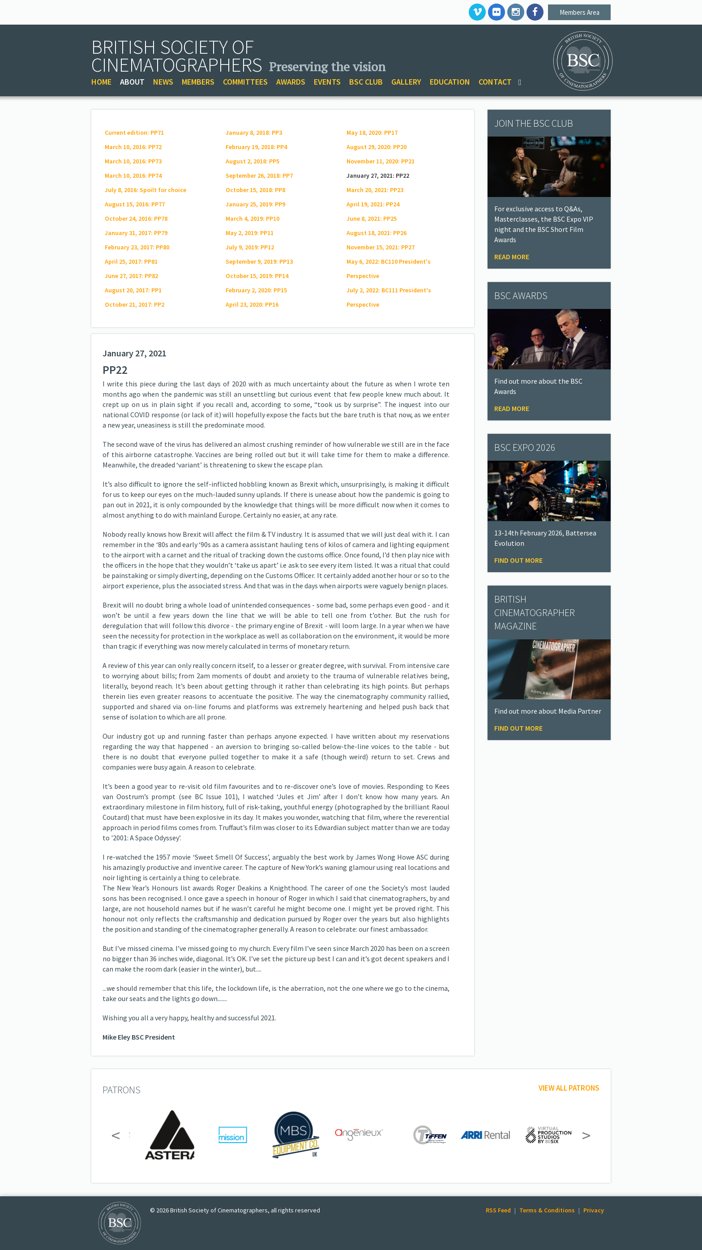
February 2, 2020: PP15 (256, 290)
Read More (511, 408)
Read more (511, 256)
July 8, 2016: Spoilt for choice (145, 190)
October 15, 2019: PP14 (257, 276)
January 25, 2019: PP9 (255, 204)
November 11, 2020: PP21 (381, 161)
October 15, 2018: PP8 (255, 190)
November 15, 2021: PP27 (381, 247)
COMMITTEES (245, 82)
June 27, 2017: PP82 (131, 276)
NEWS (163, 82)
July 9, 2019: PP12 (250, 247)
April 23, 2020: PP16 (252, 304)
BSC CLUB (366, 82)
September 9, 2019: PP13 (259, 261)
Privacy (593, 1210)
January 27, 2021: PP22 (378, 175)
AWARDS (290, 82)
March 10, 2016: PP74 (133, 175)
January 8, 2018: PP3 (254, 132)
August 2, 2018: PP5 (252, 161)
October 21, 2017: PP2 (134, 304)
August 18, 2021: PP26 (377, 233)
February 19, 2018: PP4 (256, 147)
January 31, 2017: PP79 (136, 233)
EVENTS (327, 82)
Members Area (579, 12)
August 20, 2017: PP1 (133, 290)
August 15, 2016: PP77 (135, 204)
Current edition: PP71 (134, 132)
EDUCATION (450, 82)
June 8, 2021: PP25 (372, 218)
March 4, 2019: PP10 (252, 218)
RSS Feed (498, 1210)
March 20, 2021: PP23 (375, 190)
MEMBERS (198, 82)
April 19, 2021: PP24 (373, 204)
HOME (101, 82)
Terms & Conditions (547, 1210)
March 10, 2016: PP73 (133, 161)
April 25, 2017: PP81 (131, 261)
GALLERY (406, 82)
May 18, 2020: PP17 (372, 132)
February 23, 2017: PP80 (137, 247)
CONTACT (495, 82)
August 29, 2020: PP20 (377, 147)
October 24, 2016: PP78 (136, 218)
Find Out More (518, 560)
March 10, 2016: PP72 (133, 147)
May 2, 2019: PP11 (250, 233)
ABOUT (132, 82)
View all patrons (569, 1088)
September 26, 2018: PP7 (259, 175)
